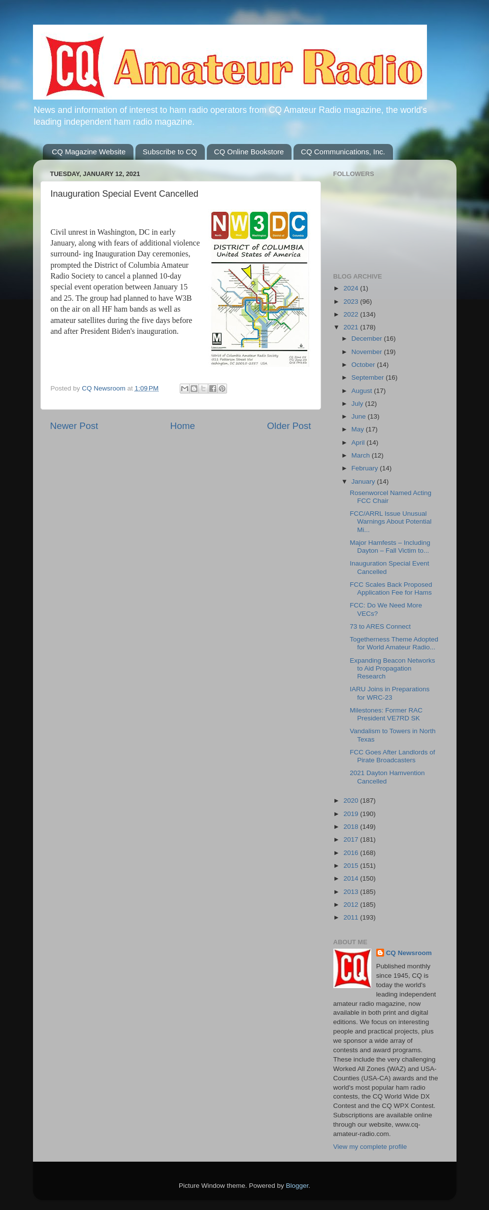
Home (182, 426)
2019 (351, 814)
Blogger (297, 1185)
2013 (351, 891)
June (360, 416)
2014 (351, 878)
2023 (351, 301)
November (368, 352)
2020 (351, 800)
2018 (351, 826)
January (364, 481)
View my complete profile (370, 1146)
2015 (351, 865)
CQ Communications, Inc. (343, 151)
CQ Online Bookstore (249, 151)
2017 (351, 839)
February (366, 468)
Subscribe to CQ (170, 151)
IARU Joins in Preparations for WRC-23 (389, 693)
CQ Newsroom (409, 953)
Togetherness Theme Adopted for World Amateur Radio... (394, 643)
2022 (351, 314)
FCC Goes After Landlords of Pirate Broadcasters (392, 756)
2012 (351, 904)
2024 (351, 288)
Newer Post (74, 426)
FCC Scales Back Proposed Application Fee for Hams (391, 588)
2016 (351, 852)
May (359, 429)
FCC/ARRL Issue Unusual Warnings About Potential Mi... (390, 521)
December (368, 338)
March (362, 455)
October (364, 364)
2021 (351, 327)
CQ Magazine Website (89, 151)
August (363, 390)
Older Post (289, 426)
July (358, 403)
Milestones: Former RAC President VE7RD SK (386, 714)
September (369, 377)
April (359, 442)
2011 (351, 917)
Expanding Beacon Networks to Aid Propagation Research (392, 668)
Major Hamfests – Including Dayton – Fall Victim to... (390, 546)
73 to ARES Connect (380, 626)
